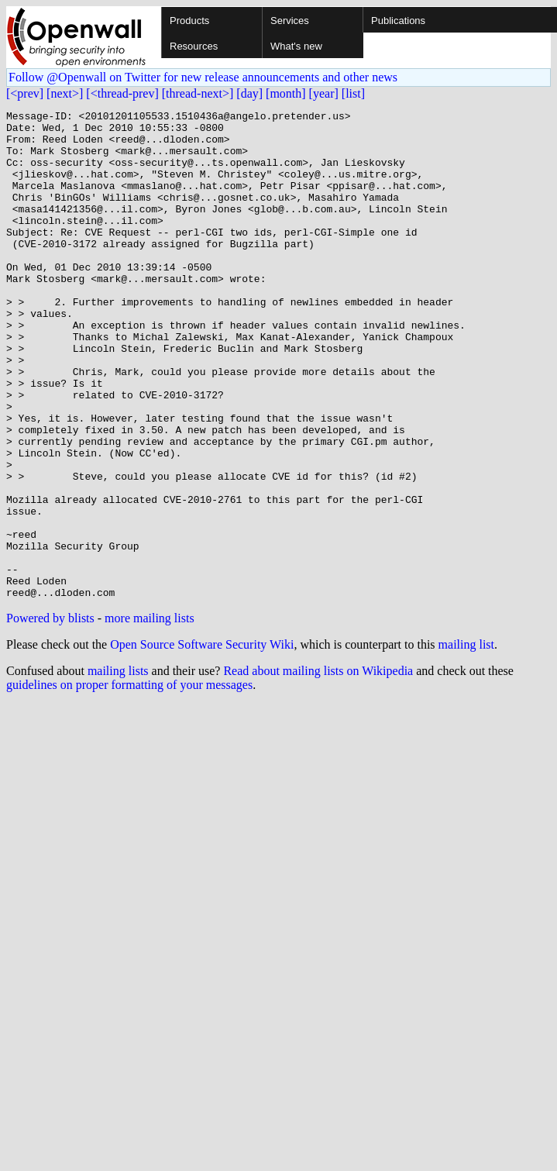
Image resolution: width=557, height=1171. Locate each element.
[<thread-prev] (122, 93)
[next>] (64, 93)
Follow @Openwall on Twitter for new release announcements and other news (203, 77)
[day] (249, 93)
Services (289, 20)
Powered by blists (50, 715)
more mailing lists (149, 715)
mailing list (466, 742)
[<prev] (24, 93)
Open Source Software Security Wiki (202, 742)
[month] (286, 93)
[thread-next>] (198, 93)
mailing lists (118, 768)
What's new (296, 46)
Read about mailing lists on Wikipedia (318, 768)
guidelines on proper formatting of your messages (129, 782)
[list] (353, 93)
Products (189, 20)
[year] (324, 93)
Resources (194, 46)
